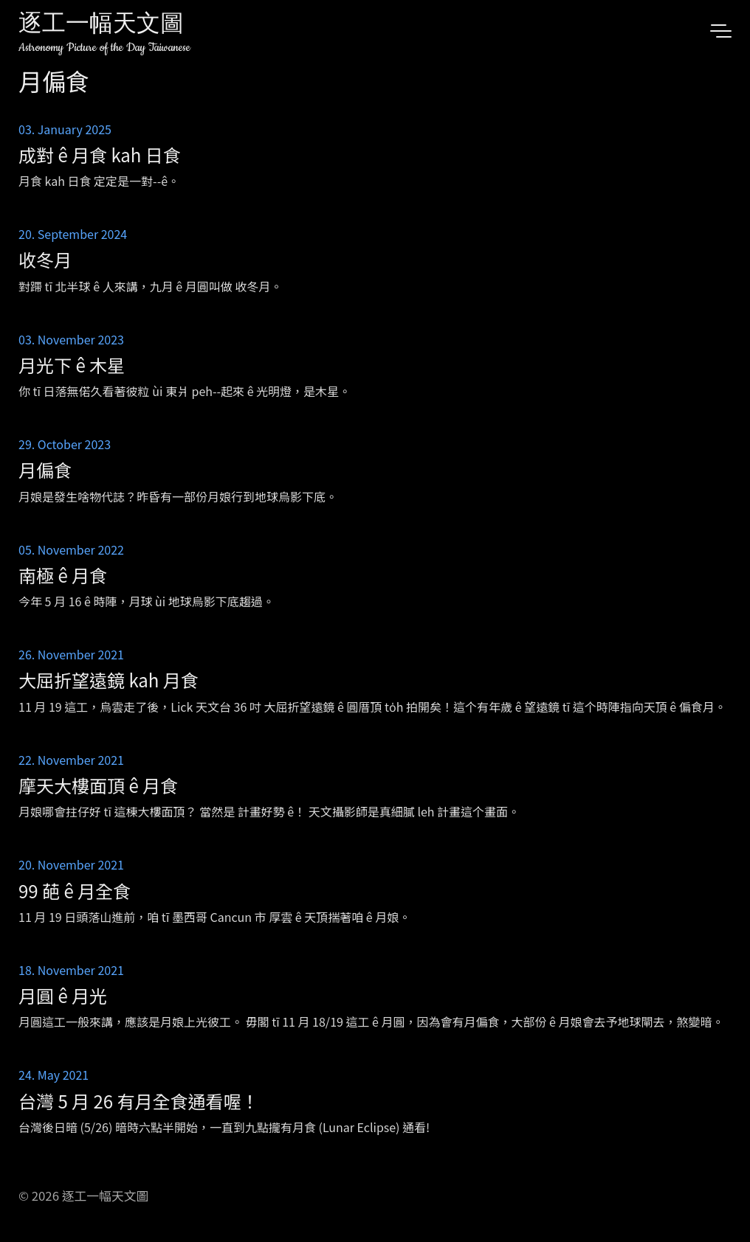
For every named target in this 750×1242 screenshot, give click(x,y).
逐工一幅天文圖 (101, 25)
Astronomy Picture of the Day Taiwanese (104, 47)
